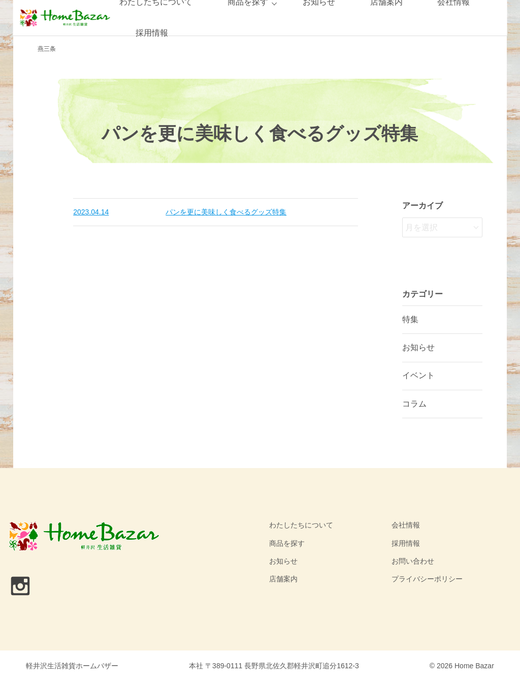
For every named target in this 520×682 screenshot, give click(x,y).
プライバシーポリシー (427, 579)
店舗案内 (283, 579)
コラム (414, 403)
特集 (410, 319)
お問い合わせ (413, 561)
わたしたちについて (301, 525)
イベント (418, 375)
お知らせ (418, 347)
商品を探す (287, 543)
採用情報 (152, 32)
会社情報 (406, 525)
